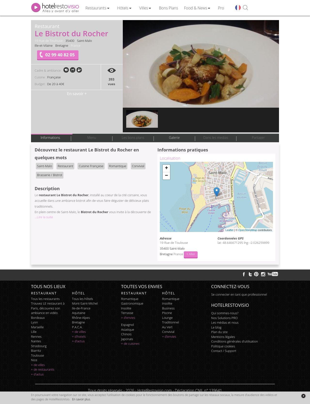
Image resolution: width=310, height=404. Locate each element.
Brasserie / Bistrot (49, 175)
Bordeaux (38, 317)
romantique (129, 299)
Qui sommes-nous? (224, 313)
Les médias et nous (225, 322)
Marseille (37, 327)
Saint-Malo (84, 40)
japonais (127, 339)
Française (54, 77)
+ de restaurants (42, 369)
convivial (168, 331)
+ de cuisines (130, 343)
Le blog (216, 327)
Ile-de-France (81, 308)
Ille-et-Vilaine (44, 45)
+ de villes (38, 365)
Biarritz (36, 350)
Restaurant (65, 166)
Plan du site (219, 332)
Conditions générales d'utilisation (234, 341)
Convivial (138, 166)
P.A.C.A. (77, 327)
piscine (167, 313)
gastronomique (132, 303)
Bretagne (61, 45)
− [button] (166, 176)
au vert (167, 327)
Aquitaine (78, 313)
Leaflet (229, 230)
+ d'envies (128, 317)
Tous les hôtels (82, 299)
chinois (126, 334)
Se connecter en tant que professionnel (239, 294)
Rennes (36, 336)
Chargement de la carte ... (216, 197)
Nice (34, 360)
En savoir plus (81, 399)
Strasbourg (38, 346)
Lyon (34, 322)
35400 (69, 40)
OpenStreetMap (247, 230)
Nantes (36, 341)
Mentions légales (223, 337)
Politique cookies (223, 346)
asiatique (127, 329)
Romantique (117, 166)
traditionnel (170, 322)
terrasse (127, 313)
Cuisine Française (91, 166)
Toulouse (37, 355)
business (168, 308)
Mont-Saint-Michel (85, 303)
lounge (167, 317)
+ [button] (166, 168)
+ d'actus (37, 374)
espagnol (127, 324)
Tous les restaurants (45, 299)
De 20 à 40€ (55, 84)
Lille (34, 331)
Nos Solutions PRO (224, 318)
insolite (126, 308)
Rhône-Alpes (81, 317)
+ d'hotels (79, 336)
